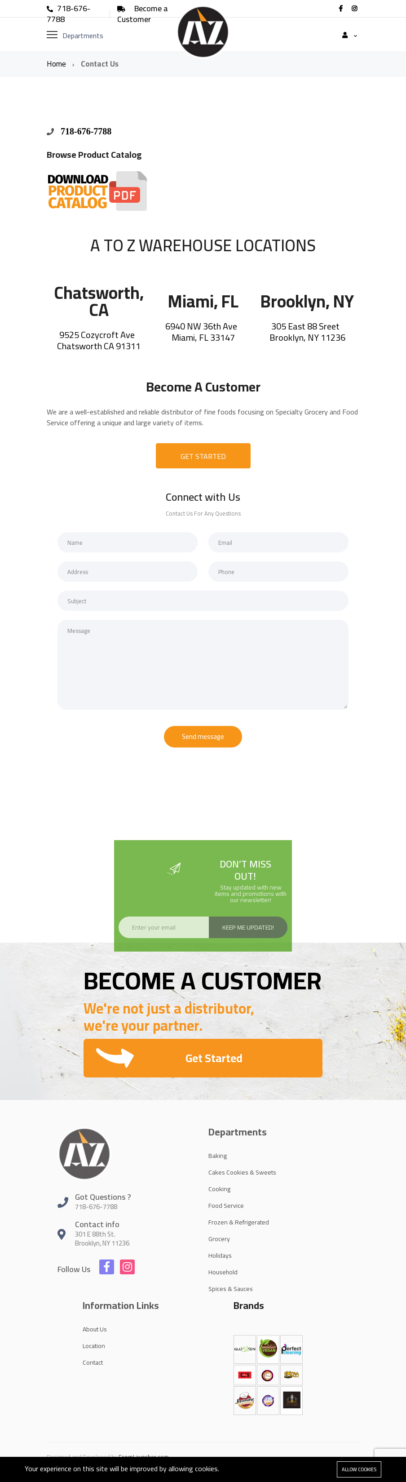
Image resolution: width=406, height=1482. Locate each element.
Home (57, 64)
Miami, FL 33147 (203, 337)
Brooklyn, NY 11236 (307, 337)
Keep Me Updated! (248, 927)
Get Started (214, 1057)
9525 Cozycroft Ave (98, 334)
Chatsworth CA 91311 (99, 346)
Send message (203, 736)
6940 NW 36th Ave (202, 326)
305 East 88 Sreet (306, 326)
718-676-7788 (68, 14)
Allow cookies (359, 1469)
